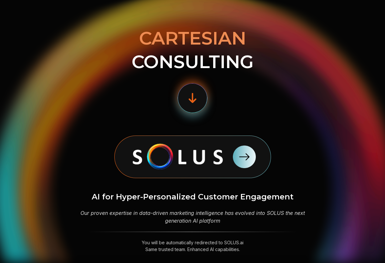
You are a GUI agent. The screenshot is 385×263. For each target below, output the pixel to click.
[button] (192, 98)
